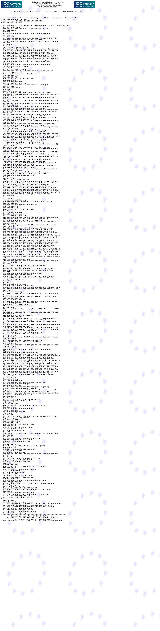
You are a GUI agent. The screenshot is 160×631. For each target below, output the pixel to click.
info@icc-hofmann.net (50, 7)
